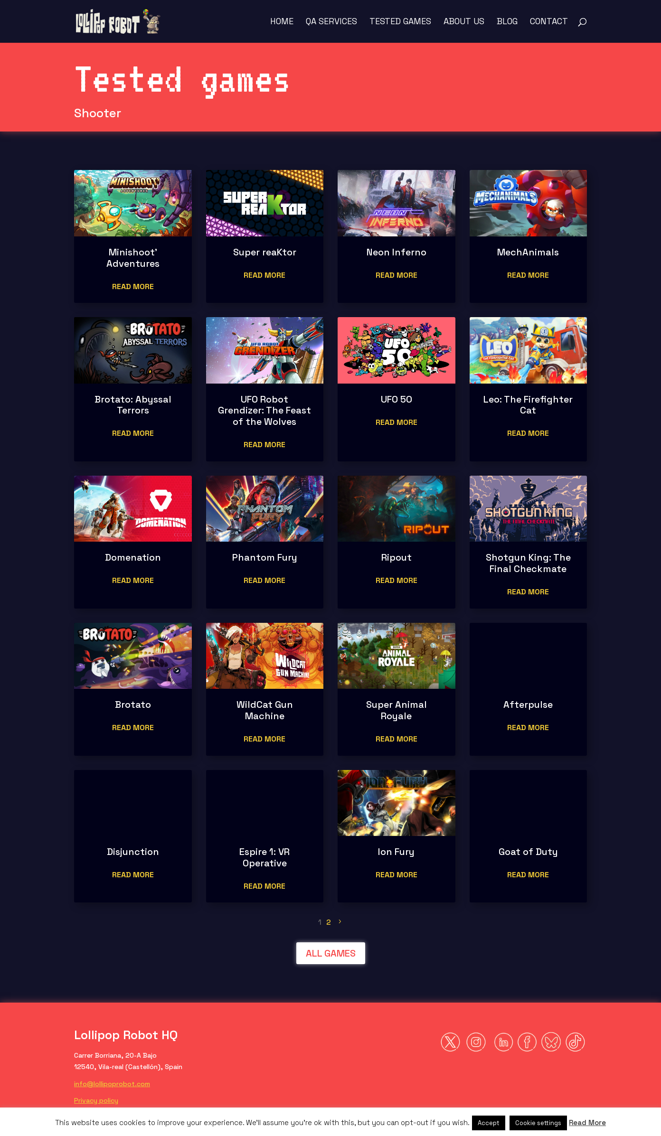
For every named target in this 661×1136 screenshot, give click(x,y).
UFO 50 (396, 399)
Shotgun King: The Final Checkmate (528, 563)
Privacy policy (96, 1100)
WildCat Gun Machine (264, 710)
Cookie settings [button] (538, 1123)
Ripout (396, 557)
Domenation (133, 557)
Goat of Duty (528, 851)
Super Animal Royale (396, 710)
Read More (587, 1122)
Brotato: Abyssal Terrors (132, 405)
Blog (507, 22)
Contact (549, 22)
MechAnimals (528, 252)
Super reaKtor (264, 252)
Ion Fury (396, 851)
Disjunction (133, 851)
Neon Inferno (396, 252)
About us (464, 22)
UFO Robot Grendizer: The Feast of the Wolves (264, 410)
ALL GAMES (331, 953)
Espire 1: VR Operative (264, 857)
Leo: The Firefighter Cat (528, 405)
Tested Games (400, 22)
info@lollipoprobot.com (112, 1084)
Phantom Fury (264, 557)
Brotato (133, 704)
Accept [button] (489, 1123)
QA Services (331, 22)
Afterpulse (528, 704)
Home (281, 22)
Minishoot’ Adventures (133, 258)
